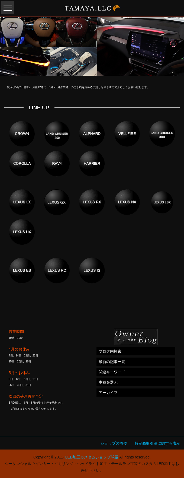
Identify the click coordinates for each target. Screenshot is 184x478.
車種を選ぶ (108, 382)
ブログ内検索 (110, 351)
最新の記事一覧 (112, 361)
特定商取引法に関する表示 (157, 443)
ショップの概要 (114, 443)
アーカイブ (108, 392)
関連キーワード (112, 372)
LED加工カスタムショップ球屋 (91, 457)
